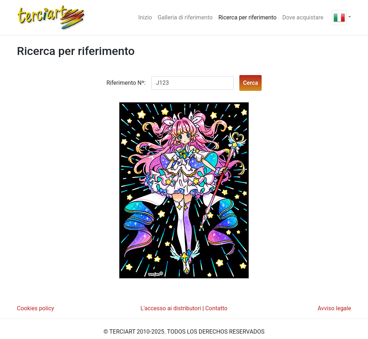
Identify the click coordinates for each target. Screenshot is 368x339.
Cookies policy (35, 308)
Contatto (216, 308)
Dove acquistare (302, 17)
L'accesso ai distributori (171, 308)
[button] (341, 17)
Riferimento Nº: (126, 82)
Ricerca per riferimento (247, 17)
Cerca (250, 82)
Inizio (146, 17)
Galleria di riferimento (185, 17)
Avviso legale (334, 308)
